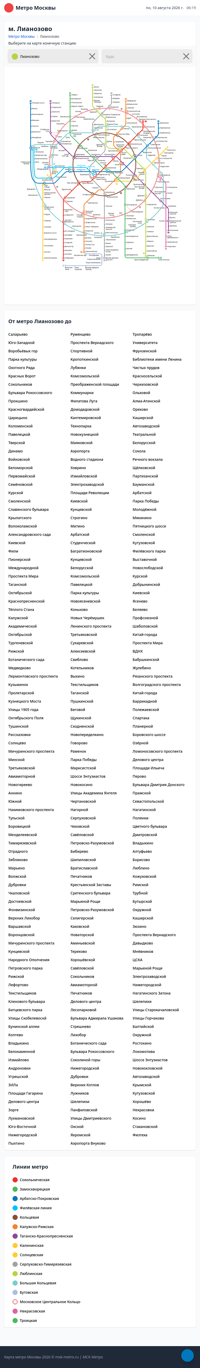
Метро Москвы (21, 36)
